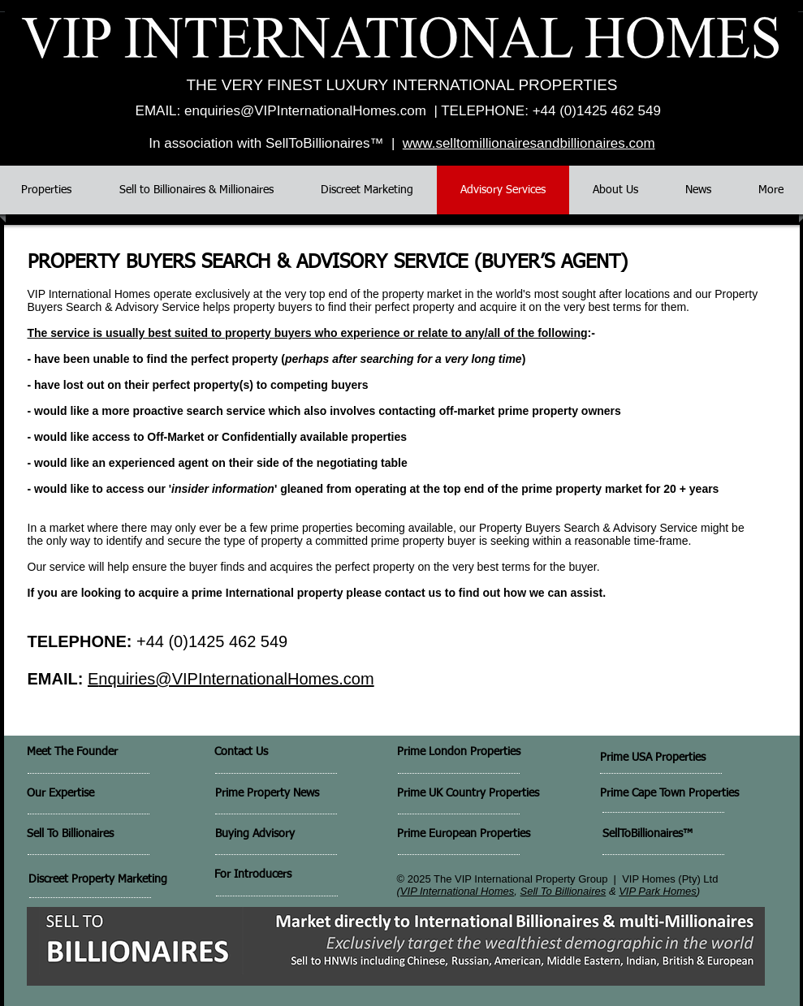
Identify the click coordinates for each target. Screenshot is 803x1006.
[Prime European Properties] (477, 834)
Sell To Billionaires (563, 891)
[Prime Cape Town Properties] (694, 794)
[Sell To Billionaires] (102, 834)
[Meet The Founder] (112, 752)
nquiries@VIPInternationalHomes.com (235, 679)
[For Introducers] (293, 875)
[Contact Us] (272, 752)
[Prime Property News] (287, 794)
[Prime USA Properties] (692, 758)
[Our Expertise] (86, 794)
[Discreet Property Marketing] (109, 880)
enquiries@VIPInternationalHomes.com (305, 111)
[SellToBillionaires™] (680, 834)
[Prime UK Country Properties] (504, 794)
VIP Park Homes (658, 891)
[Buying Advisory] (295, 834)
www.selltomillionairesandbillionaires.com (529, 143)
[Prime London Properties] (481, 752)
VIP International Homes (457, 891)
